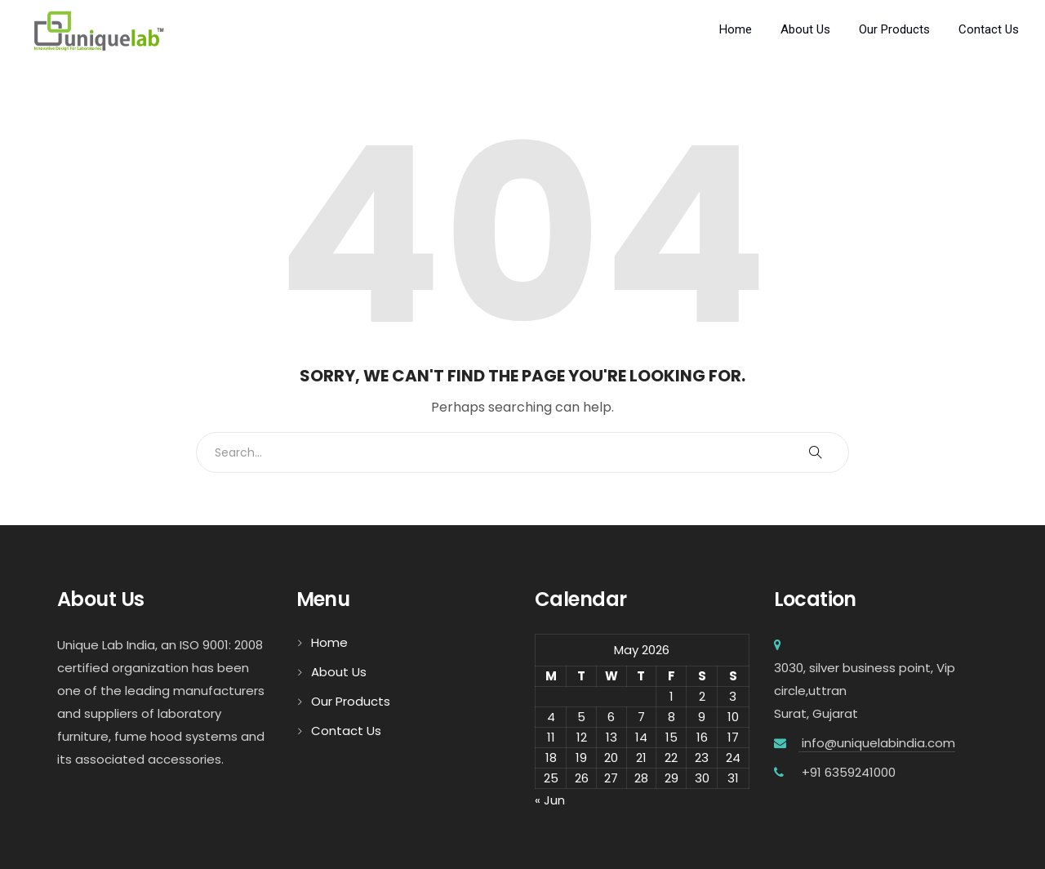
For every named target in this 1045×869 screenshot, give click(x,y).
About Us (805, 29)
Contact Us (988, 29)
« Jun (550, 800)
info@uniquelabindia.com (876, 742)
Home (735, 29)
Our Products (894, 29)
